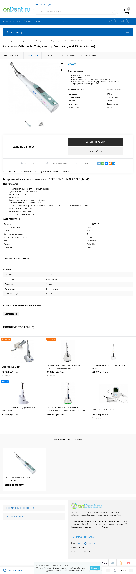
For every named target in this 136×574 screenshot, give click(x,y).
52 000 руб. (22, 374)
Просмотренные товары (68, 439)
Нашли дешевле (29, 164)
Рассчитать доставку (56, 164)
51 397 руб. (68, 374)
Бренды (49, 21)
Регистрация (45, 5)
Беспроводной (11, 313)
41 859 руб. (113, 374)
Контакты (38, 21)
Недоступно (82, 164)
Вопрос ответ (61, 21)
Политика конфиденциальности (68, 570)
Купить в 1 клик (95, 152)
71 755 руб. (22, 416)
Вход (36, 5)
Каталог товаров (68, 32)
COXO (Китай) (112, 97)
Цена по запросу (24, 147)
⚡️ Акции (27, 21)
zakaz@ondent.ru (87, 542)
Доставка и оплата (11, 21)
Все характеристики (112, 89)
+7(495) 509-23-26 (83, 536)
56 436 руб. (68, 416)
